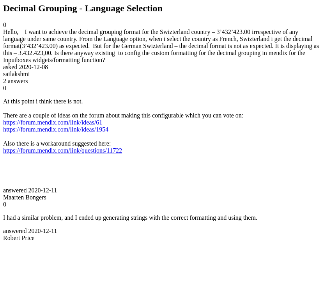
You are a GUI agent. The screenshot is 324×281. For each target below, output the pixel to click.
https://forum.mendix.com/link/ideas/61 (52, 122)
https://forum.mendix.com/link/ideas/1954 (55, 129)
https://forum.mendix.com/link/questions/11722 (62, 150)
